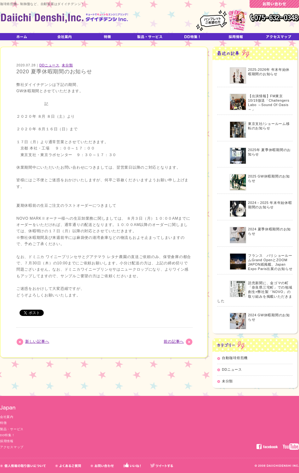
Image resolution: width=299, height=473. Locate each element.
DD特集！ (7, 435)
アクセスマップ (12, 447)
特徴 (3, 423)
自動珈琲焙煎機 (235, 358)
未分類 (67, 65)
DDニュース (49, 65)
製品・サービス (12, 429)
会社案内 (7, 417)
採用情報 (7, 441)
